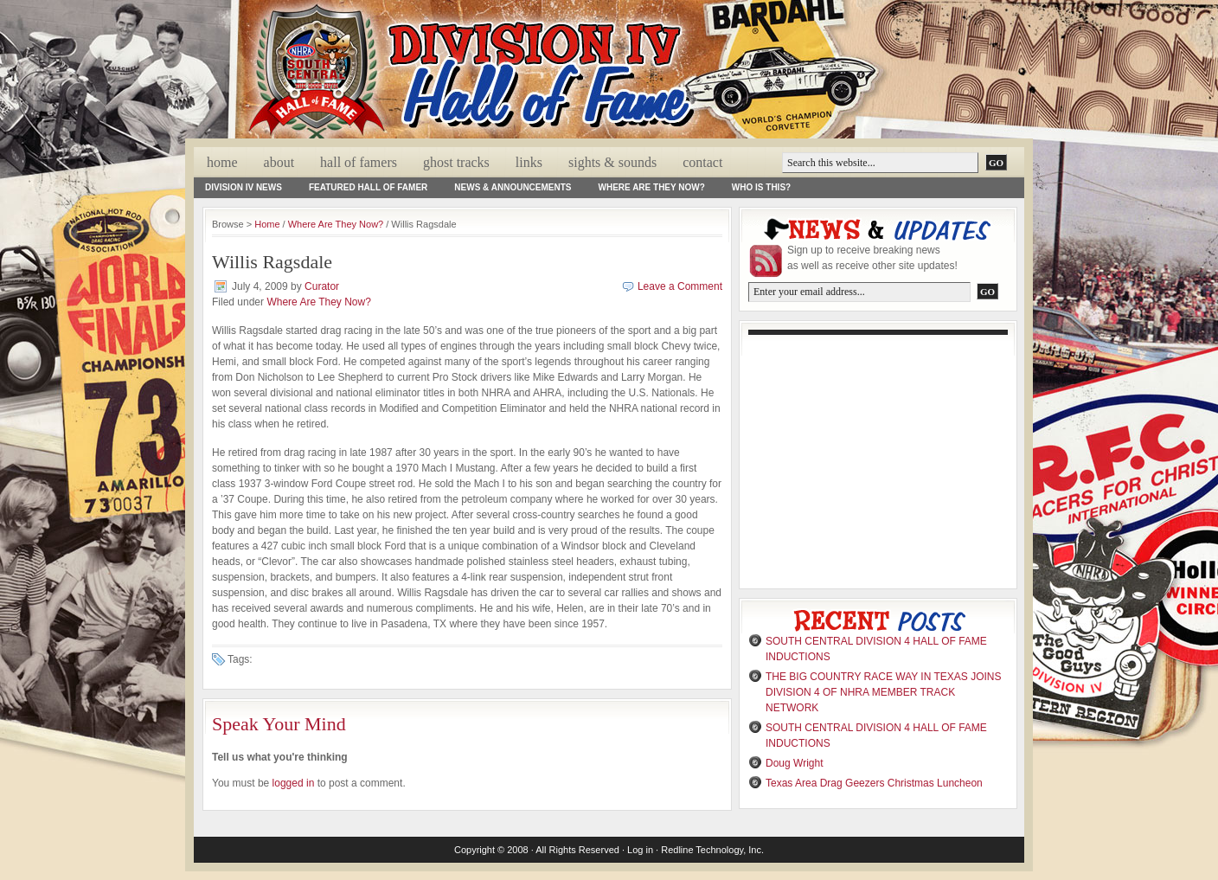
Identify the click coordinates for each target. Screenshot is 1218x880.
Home (222, 162)
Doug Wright (794, 763)
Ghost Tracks (456, 162)
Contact (702, 162)
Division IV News (243, 187)
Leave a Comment (680, 286)
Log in (640, 850)
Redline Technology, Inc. (712, 850)
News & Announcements (512, 187)
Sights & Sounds (612, 162)
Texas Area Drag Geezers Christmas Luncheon (874, 783)
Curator (321, 286)
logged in (293, 783)
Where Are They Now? (652, 187)
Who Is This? (761, 187)
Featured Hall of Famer (368, 187)
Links (529, 162)
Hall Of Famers (358, 162)
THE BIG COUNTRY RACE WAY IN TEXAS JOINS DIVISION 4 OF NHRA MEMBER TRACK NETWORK (884, 692)
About (279, 162)
